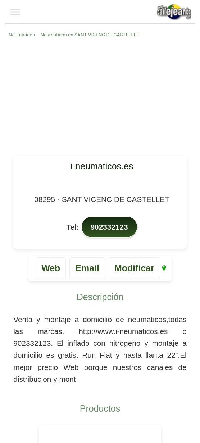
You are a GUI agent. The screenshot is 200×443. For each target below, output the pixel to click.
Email (87, 268)
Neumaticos (22, 34)
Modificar (134, 268)
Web (50, 268)
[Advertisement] (101, 96)
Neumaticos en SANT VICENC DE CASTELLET (90, 34)
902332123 (109, 227)
